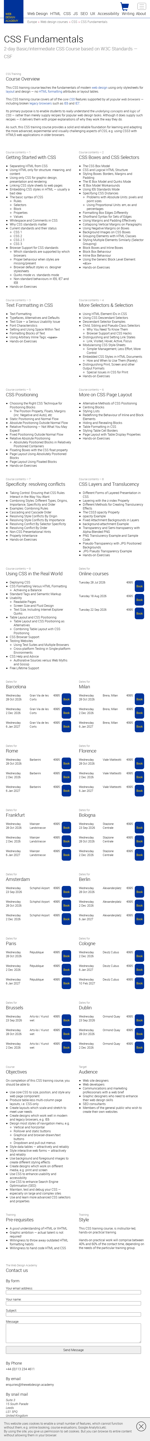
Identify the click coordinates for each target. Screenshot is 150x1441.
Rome (12, 751)
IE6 (66, 103)
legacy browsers (40, 103)
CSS (72, 99)
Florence (87, 751)
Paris (11, 943)
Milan (84, 686)
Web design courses (54, 22)
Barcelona (16, 686)
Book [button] (139, 586)
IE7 (77, 103)
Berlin (84, 879)
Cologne (87, 943)
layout (10, 91)
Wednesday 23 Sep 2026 (87, 826)
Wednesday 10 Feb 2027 (87, 981)
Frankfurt (15, 815)
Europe (32, 22)
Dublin (85, 1007)
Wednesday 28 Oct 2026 (13, 697)
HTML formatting (50, 91)
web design (99, 87)
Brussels (14, 1007)
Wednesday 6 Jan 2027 (13, 724)
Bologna (87, 815)
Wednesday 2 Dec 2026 (13, 711)
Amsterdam (18, 879)
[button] (38, 14)
